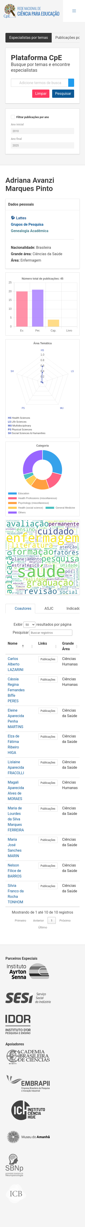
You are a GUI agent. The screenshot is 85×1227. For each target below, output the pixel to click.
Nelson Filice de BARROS (15, 870)
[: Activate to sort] (31, 646)
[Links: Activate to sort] (48, 646)
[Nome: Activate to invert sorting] (16, 646)
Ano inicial (17, 124)
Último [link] (42, 927)
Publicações (48, 659)
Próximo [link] (64, 920)
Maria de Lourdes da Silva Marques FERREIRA (16, 819)
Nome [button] (12, 643)
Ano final (16, 138)
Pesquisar (63, 93)
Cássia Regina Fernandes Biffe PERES (16, 690)
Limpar (40, 93)
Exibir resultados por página (42, 624)
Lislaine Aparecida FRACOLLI (16, 767)
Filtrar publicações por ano (32, 117)
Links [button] (42, 643)
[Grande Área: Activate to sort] (70, 646)
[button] (74, 11)
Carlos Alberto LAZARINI (15, 664)
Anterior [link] (38, 920)
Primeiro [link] (20, 920)
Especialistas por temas (28, 37)
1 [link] (52, 920)
